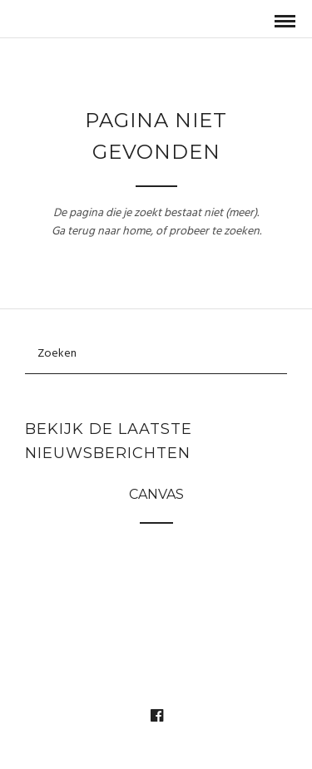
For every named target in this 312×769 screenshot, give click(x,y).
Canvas (156, 494)
